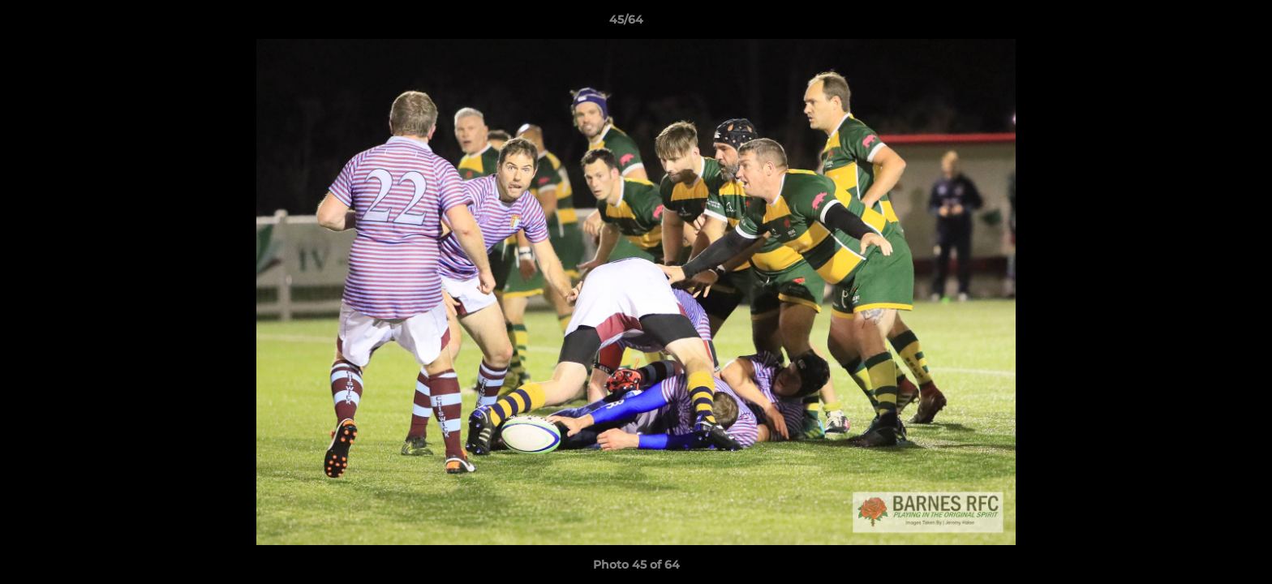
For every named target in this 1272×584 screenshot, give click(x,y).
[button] (1204, 23)
